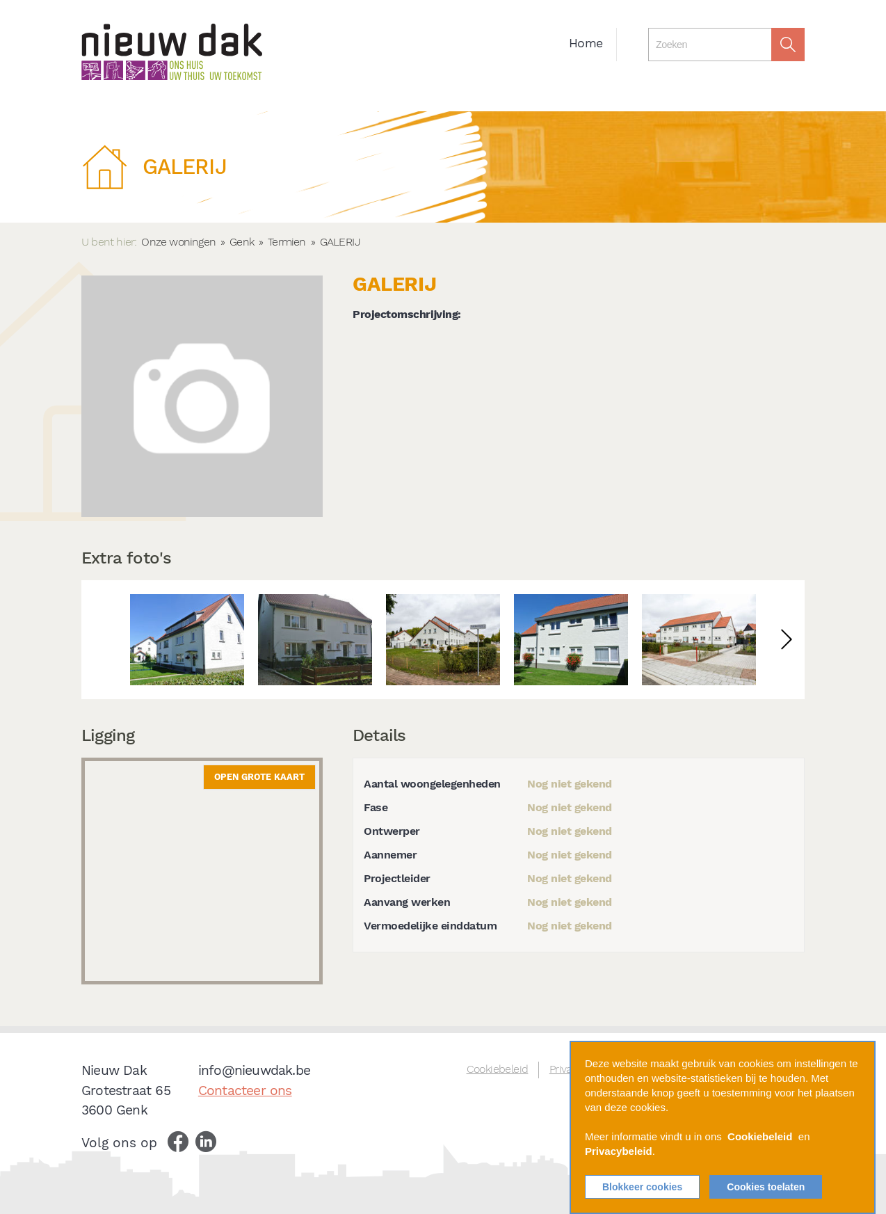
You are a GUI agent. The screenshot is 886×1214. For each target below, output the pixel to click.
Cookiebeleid (498, 1069)
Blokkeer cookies (642, 1186)
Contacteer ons (245, 1091)
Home (585, 43)
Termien (286, 241)
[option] (187, 639)
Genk (241, 241)
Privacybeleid (618, 1151)
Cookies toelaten (766, 1186)
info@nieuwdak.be (254, 1070)
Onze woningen (178, 241)
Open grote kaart (259, 777)
